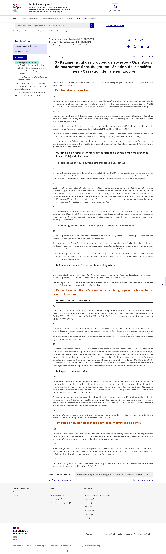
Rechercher (92, 25)
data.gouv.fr (143, 534)
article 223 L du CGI (92, 82)
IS (38, 31)
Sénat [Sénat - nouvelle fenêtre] (86, 518)
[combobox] (52, 25)
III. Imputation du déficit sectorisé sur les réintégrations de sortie (30, 93)
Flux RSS (51, 492)
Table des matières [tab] (22, 41)
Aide (14, 492)
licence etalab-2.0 (60, 551)
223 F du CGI (145, 103)
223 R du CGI (61, 106)
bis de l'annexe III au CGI (110, 328)
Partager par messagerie (148, 46)
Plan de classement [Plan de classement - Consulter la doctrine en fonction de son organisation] (30, 18)
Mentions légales (41, 546)
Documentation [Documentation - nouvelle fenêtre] (54, 499)
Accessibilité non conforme (22, 546)
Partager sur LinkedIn (141, 46)
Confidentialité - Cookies (70, 546)
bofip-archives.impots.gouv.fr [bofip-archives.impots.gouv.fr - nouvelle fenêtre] (58, 503)
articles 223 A (117, 360)
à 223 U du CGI (143, 360)
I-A (108, 417)
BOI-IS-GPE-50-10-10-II (86, 463)
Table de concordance (56, 496)
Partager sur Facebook (128, 46)
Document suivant (141, 56)
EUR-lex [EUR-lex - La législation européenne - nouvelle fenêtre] (87, 507)
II (119, 439)
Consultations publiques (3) (52, 18)
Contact (16, 496)
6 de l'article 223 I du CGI (92, 316)
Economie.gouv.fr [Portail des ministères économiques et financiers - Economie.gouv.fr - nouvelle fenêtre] (90, 510)
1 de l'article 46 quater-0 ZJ (83, 328)
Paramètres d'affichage (92, 546)
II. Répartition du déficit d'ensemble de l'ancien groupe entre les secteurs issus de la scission (31, 86)
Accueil (16, 18)
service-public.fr (106, 534)
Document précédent (62, 56)
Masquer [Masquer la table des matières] (21, 57)
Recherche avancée (115, 25)
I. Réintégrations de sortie (27, 62)
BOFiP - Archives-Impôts (86, 18)
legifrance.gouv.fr (125, 534)
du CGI (130, 360)
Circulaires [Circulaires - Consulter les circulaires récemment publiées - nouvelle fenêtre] (88, 499)
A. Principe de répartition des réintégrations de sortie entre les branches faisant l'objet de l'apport (31, 69)
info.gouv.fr (89, 534)
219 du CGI (107, 129)
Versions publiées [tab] (22, 51)
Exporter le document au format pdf (128, 40)
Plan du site (54, 546)
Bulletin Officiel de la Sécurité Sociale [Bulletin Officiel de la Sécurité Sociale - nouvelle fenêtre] (97, 496)
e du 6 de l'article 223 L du (73, 466)
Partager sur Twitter (135, 46)
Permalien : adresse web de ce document (141, 40)
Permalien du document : (60, 474)
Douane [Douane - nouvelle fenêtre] (87, 503)
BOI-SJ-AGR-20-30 (64, 318)
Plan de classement (28, 31)
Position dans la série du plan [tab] (26, 46)
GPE (44, 31)
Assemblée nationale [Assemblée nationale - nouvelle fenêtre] (91, 492)
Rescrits (70, 18)
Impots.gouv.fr (89, 514)
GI (92, 466)
